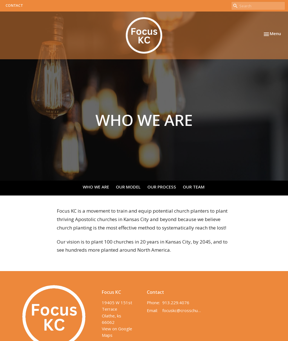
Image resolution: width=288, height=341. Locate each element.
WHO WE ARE (96, 187)
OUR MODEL (128, 187)
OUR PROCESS (161, 187)
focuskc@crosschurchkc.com (181, 310)
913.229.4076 (175, 302)
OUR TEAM (193, 187)
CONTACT (14, 5)
